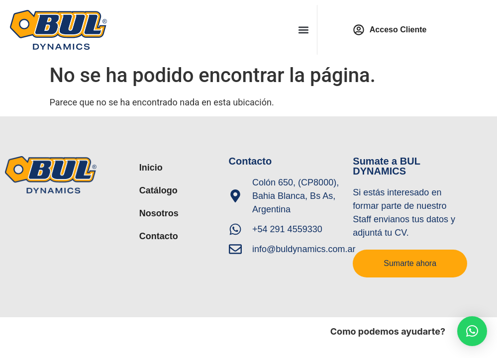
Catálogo (158, 190)
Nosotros (159, 213)
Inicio (151, 168)
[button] (304, 30)
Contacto (158, 236)
